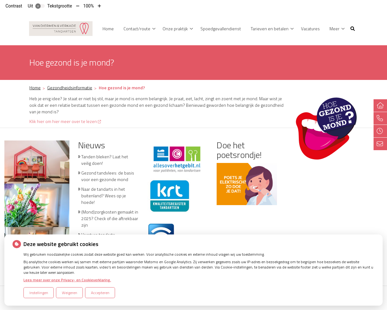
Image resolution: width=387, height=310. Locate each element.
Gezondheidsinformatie (69, 87)
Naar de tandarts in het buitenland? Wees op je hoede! (103, 195)
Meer (334, 28)
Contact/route (136, 28)
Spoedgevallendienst (220, 28)
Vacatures (310, 28)
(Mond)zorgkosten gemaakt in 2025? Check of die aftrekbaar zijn (109, 218)
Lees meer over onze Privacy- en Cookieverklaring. (67, 280)
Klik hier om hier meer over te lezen (65, 121)
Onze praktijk (175, 28)
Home (108, 28)
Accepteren (100, 293)
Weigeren (69, 293)
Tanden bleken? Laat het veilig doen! (104, 159)
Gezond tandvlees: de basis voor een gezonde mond (107, 176)
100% (88, 5)
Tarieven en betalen (270, 28)
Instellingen (38, 293)
